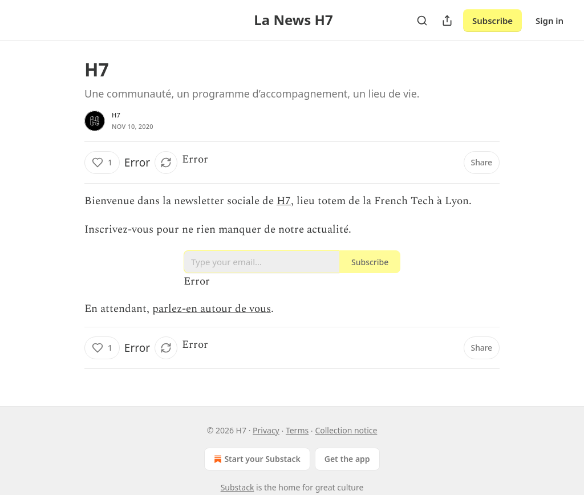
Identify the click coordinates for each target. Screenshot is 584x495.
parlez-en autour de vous (211, 309)
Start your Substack (256, 459)
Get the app (347, 458)
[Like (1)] (102, 162)
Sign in (549, 20)
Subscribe (492, 20)
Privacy (266, 430)
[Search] (422, 20)
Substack (237, 487)
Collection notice (346, 430)
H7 (116, 115)
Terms (297, 430)
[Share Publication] (447, 20)
